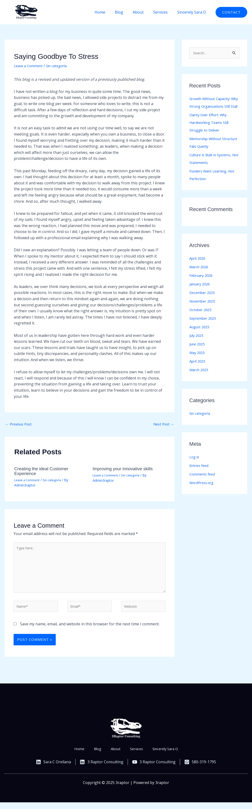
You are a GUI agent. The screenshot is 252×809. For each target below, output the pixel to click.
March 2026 (199, 275)
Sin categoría (60, 65)
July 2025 (197, 343)
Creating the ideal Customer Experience (44, 472)
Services (163, 12)
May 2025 (198, 361)
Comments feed (203, 482)
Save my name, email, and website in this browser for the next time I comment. (90, 630)
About (142, 12)
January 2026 (201, 292)
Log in (195, 465)
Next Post (163, 424)
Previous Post (20, 424)
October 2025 (201, 318)
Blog (125, 12)
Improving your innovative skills (126, 469)
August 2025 (200, 335)
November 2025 (203, 309)
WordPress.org (202, 491)
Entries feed (200, 473)
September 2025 (204, 326)
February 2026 (202, 283)
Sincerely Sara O (192, 12)
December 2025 (203, 300)
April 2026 (198, 266)
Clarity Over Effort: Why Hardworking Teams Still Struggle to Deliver (211, 131)
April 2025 (198, 369)
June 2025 (198, 352)
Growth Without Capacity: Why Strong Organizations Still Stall (213, 107)
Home (108, 12)
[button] (231, 12)
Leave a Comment (30, 65)
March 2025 (199, 378)
